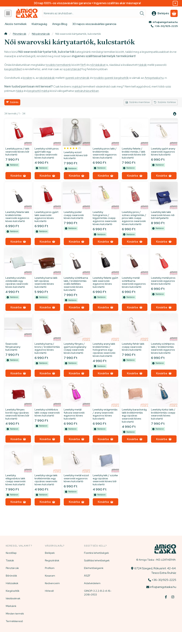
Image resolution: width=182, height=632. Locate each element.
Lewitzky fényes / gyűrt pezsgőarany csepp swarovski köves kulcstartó (75, 348)
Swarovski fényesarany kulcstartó (12, 346)
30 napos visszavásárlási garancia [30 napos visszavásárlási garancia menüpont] (94, 24)
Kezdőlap (11, 552)
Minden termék (15, 613)
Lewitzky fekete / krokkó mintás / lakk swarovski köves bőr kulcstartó (134, 153)
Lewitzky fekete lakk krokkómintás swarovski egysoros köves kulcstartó (17, 216)
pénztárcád (73, 69)
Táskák (10, 560)
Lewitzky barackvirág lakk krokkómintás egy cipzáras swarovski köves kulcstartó (134, 415)
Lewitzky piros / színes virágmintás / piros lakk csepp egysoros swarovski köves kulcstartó (134, 218)
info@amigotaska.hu (165, 22)
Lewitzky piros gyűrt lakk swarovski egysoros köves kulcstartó (46, 216)
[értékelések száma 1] (72, 148)
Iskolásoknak (13, 598)
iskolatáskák (47, 78)
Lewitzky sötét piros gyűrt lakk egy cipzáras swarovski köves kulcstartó (47, 153)
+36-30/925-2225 (166, 26)
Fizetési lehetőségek (96, 552)
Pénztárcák (19, 33)
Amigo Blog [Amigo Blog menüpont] (59, 24)
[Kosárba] (18, 175)
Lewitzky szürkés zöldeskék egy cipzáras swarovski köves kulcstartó (16, 282)
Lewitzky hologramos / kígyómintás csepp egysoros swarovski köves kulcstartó (105, 218)
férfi (83, 65)
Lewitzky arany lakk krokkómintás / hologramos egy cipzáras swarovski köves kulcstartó (104, 349)
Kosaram (50, 575)
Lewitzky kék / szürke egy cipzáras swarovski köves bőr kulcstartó (105, 480)
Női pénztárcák (41, 33)
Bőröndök (11, 575)
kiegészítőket (13, 69)
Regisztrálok (52, 560)
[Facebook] (165, 597)
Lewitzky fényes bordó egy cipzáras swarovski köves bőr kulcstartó (17, 414)
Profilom (50, 568)
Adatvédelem (92, 583)
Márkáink (11, 606)
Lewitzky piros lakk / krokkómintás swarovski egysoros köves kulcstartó (105, 153)
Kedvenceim (52, 583)
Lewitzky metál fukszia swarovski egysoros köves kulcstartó (74, 414)
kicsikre (27, 78)
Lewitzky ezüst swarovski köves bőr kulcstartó (76, 155)
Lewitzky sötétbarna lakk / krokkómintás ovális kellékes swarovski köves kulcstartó (76, 284)
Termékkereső (14, 621)
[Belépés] (160, 13)
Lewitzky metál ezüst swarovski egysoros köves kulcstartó (76, 478)
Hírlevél (49, 590)
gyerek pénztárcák (77, 78)
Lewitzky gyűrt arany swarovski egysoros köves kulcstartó (163, 151)
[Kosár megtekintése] (174, 13)
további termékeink (58, 65)
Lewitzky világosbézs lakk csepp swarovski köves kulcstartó (15, 480)
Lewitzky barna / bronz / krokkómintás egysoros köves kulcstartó (47, 348)
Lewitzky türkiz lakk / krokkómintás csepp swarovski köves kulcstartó (163, 414)
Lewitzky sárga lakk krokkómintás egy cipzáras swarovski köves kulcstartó (46, 480)
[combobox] (94, 13)
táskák (142, 65)
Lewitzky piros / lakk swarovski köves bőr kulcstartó (17, 151)
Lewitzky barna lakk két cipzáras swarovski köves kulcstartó (46, 282)
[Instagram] (172, 597)
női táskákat (98, 65)
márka (45, 91)
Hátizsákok (12, 583)
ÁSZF (87, 575)
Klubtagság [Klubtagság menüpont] (39, 24)
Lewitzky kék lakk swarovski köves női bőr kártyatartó (162, 215)
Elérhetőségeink (93, 568)
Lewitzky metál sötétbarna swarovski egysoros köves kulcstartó (134, 282)
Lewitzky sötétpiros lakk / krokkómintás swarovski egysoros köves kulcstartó (163, 348)
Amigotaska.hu (154, 78)
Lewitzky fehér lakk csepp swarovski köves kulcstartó (133, 346)
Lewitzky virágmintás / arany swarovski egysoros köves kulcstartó (105, 414)
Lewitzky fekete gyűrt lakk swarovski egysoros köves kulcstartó (105, 282)
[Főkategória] (5, 34)
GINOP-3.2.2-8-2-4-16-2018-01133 (97, 592)
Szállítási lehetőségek (97, 560)
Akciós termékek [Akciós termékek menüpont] (16, 24)
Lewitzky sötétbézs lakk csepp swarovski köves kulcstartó (47, 412)
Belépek (50, 552)
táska (19, 91)
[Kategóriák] (8, 13)
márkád (77, 86)
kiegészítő (34, 91)
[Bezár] (175, 3)
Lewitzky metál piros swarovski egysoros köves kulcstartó (163, 281)
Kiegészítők (12, 590)
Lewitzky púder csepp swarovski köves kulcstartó (74, 215)
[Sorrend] (174, 113)
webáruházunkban (87, 91)
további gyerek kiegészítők (111, 78)
